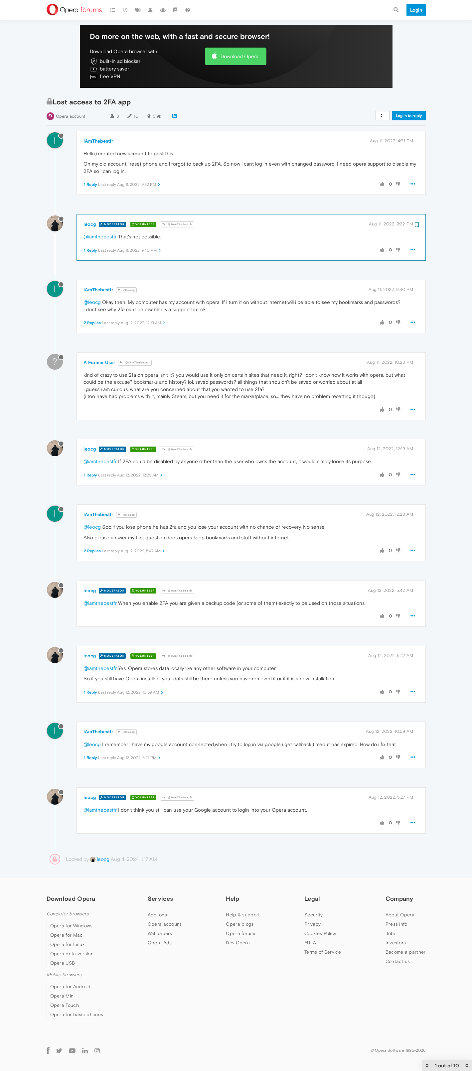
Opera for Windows (71, 925)
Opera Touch (64, 1005)
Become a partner (406, 952)
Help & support (243, 914)
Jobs (391, 933)
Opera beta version (71, 953)
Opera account (70, 116)
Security (313, 914)
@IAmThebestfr (177, 224)
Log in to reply (409, 115)
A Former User (99, 362)
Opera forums (241, 933)
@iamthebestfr (100, 236)
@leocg (126, 290)
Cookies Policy (320, 933)
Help (232, 898)
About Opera (400, 914)
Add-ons (157, 914)
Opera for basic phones (76, 1014)
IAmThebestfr (98, 141)
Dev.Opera (238, 942)
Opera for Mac (66, 935)
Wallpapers (160, 933)
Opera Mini (62, 996)
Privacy (312, 924)
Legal (312, 898)
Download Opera (239, 56)
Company (399, 898)
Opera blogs (239, 924)
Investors (396, 942)
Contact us (398, 961)
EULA (310, 942)
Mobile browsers (64, 975)
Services (160, 898)
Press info (396, 924)
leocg (89, 224)
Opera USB (62, 963)
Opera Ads (160, 942)
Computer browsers (68, 914)
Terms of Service (322, 952)
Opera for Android (70, 986)
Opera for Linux (67, 944)
